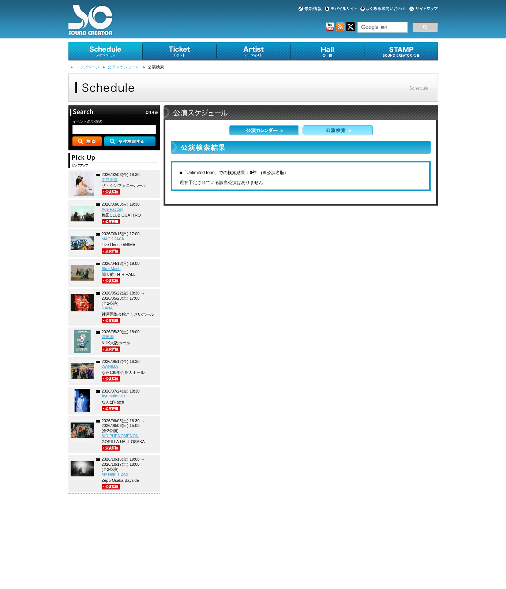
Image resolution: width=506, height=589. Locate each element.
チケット (179, 51)
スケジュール (105, 51)
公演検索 (338, 130)
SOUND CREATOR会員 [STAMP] (401, 51)
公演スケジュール (124, 67)
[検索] (381, 27)
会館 (327, 51)
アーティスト (253, 51)
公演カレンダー (264, 130)
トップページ (87, 67)
